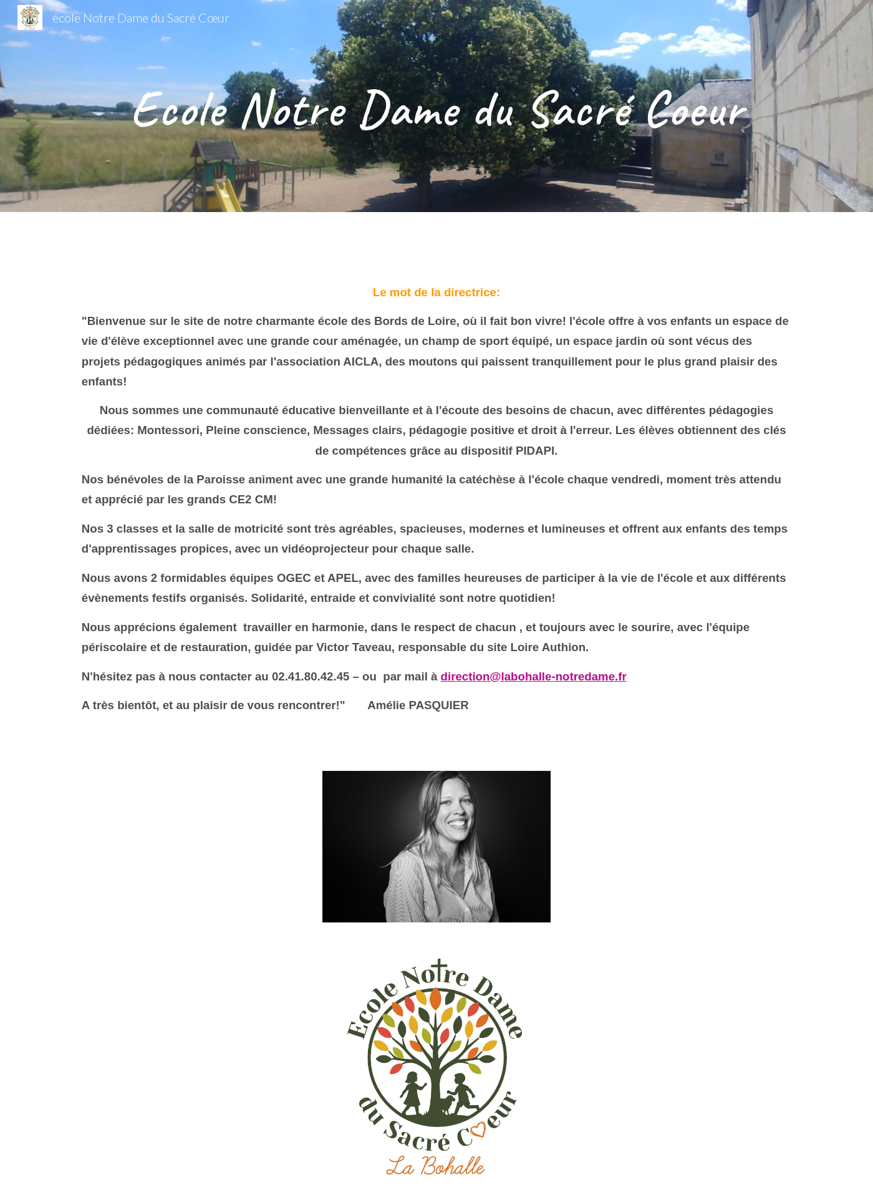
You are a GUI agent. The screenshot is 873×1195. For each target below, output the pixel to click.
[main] (436, 106)
